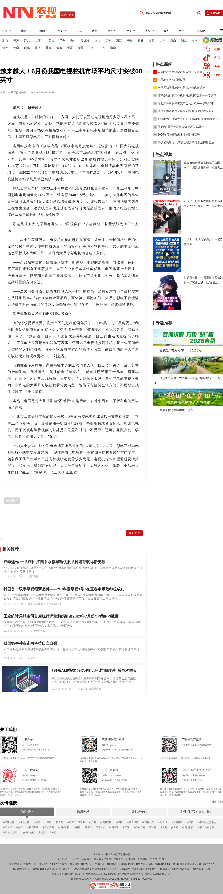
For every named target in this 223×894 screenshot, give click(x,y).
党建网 (88, 827)
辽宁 (62, 40)
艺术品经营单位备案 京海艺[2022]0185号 (94, 869)
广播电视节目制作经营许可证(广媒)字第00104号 (184, 869)
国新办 (81, 822)
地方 (147, 30)
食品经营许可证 (21, 869)
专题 (181, 30)
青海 (59, 47)
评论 (61, 30)
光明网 (190, 822)
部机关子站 (139, 811)
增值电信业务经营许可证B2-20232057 (193, 864)
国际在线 (100, 827)
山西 (38, 40)
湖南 (195, 40)
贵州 (5, 47)
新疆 (81, 47)
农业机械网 (28, 832)
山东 (162, 40)
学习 (4, 30)
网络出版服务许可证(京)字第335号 (51, 869)
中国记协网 (188, 827)
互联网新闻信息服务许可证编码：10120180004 (144, 864)
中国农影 (199, 30)
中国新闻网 (106, 822)
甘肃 (49, 47)
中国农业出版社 (10, 832)
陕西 (38, 47)
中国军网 (113, 827)
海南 (113, 47)
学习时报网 (177, 822)
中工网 (125, 827)
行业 (129, 30)
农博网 (52, 832)
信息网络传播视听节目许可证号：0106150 (93, 864)
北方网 (163, 827)
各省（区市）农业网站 (195, 811)
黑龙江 (85, 40)
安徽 (130, 40)
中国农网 (7, 827)
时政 (23, 30)
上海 (98, 40)
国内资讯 (67, 14)
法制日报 (162, 822)
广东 (92, 47)
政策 (95, 30)
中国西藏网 (32, 827)
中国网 (119, 822)
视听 (110, 30)
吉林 (73, 40)
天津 (16, 40)
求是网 (19, 827)
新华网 (59, 822)
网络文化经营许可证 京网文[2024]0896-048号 (146, 873)
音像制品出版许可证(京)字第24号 (137, 869)
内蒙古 (50, 40)
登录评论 (12, 500)
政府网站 (83, 811)
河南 (173, 40)
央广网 (92, 822)
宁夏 (70, 47)
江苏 (108, 40)
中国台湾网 (48, 827)
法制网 (37, 822)
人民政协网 (23, 822)
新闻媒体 (27, 811)
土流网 (41, 832)
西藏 (27, 47)
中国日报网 (132, 822)
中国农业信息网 (206, 827)
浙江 (119, 40)
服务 (166, 30)
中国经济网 (64, 827)
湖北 (184, 40)
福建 (141, 40)
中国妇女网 (139, 827)
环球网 (152, 827)
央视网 (70, 822)
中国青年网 (148, 822)
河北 (27, 40)
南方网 (174, 827)
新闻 (42, 30)
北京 (5, 40)
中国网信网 (8, 822)
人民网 (48, 822)
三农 (80, 30)
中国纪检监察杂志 (207, 822)
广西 (102, 47)
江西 (152, 40)
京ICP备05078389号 (20, 864)
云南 (16, 47)
